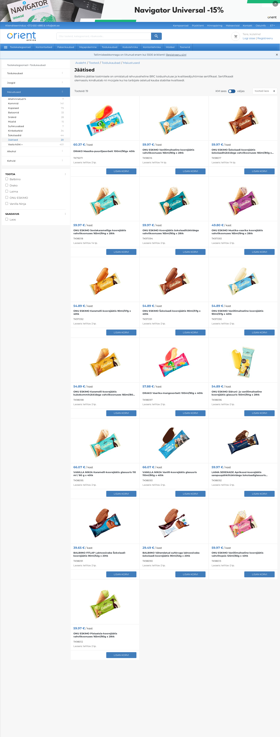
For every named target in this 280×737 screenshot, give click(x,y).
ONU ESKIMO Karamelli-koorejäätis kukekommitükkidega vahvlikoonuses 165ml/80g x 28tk (104, 393)
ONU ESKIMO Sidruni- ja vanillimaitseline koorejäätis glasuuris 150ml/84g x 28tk (237, 393)
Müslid (36, 121)
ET (271, 25)
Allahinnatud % (36, 99)
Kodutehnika (130, 47)
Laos (13, 219)
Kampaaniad (180, 25)
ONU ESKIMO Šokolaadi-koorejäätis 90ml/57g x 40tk (171, 312)
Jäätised (36, 140)
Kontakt (247, 25)
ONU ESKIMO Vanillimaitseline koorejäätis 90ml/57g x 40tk (237, 312)
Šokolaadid (36, 135)
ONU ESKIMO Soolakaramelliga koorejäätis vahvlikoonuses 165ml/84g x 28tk (99, 232)
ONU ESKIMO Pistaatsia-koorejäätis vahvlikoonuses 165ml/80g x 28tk (95, 635)
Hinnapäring (214, 25)
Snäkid (36, 117)
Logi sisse (249, 38)
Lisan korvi (121, 171)
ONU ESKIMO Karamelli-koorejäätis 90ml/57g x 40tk (102, 312)
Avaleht (80, 63)
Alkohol (38, 151)
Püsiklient (198, 25)
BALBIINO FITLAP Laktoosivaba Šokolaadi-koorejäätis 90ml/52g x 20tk (99, 554)
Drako (14, 185)
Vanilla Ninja (18, 204)
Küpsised (36, 108)
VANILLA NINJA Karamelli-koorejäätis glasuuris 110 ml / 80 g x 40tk (104, 474)
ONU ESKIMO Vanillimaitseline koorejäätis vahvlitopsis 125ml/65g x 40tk (237, 554)
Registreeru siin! (176, 54)
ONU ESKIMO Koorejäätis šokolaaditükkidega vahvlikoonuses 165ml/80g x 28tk (170, 232)
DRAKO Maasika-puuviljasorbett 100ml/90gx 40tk (104, 151)
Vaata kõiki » (36, 144)
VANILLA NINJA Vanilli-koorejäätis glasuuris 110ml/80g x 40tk (169, 474)
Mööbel (170, 47)
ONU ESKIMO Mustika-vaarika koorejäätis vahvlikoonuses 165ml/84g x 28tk (237, 232)
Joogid (38, 82)
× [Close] (275, 3)
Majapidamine (88, 47)
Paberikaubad (65, 47)
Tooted (94, 63)
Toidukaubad (109, 47)
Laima (14, 191)
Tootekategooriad (17, 47)
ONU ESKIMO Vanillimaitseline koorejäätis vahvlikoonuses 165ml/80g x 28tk (168, 151)
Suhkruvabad (36, 126)
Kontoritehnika (152, 47)
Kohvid (38, 160)
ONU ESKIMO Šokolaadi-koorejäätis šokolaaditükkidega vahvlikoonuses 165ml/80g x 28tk (242, 151)
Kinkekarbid (36, 131)
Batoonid (36, 112)
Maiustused (38, 91)
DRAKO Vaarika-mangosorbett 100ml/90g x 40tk (172, 393)
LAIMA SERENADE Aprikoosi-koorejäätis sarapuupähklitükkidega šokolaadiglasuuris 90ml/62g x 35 (239, 474)
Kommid (36, 103)
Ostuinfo (261, 25)
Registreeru (265, 38)
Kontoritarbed (44, 47)
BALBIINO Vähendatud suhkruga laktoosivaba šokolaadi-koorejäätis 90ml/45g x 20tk (170, 554)
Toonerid (185, 47)
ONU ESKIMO (19, 197)
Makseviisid (232, 25)
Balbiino (15, 179)
